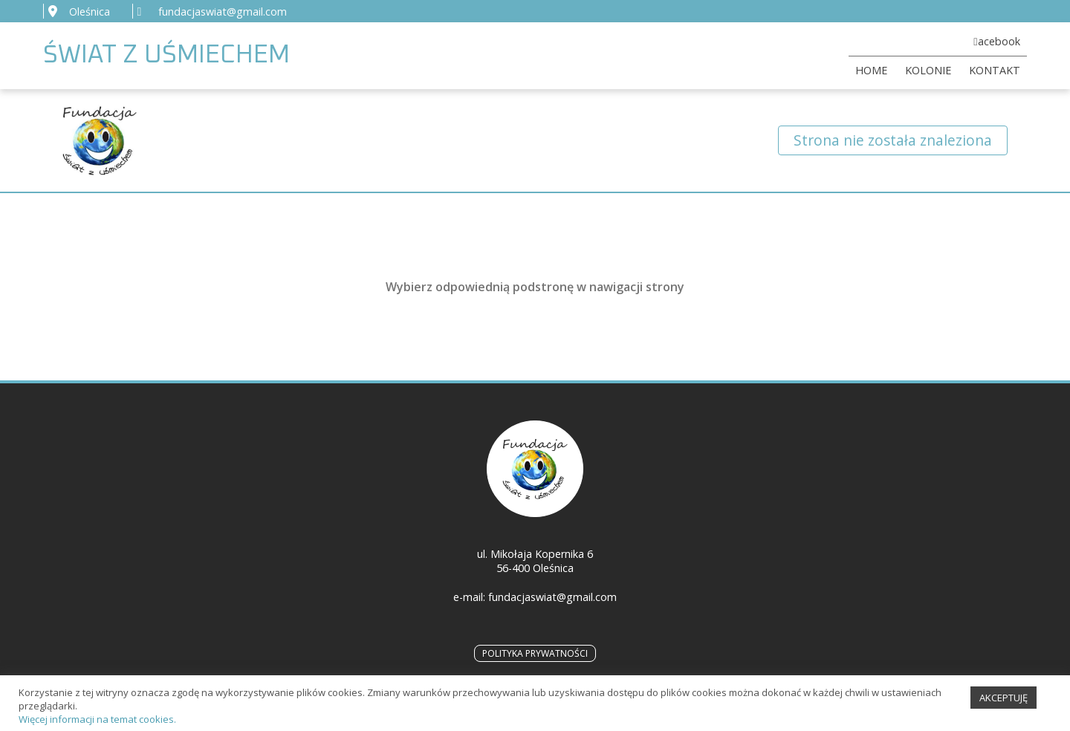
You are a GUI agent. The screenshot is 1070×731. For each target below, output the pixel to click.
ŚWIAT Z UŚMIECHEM (166, 55)
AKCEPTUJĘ (1003, 703)
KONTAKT (994, 70)
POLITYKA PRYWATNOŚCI (535, 653)
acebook (999, 41)
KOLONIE (928, 70)
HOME (871, 70)
